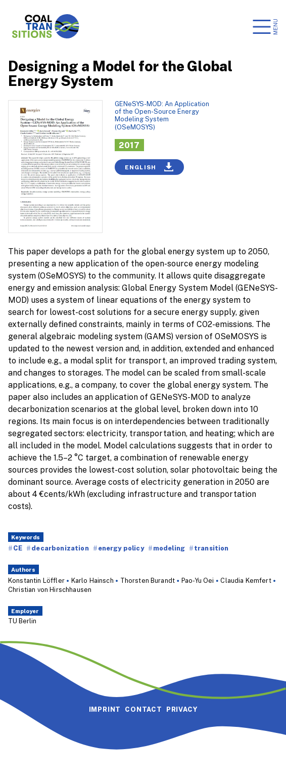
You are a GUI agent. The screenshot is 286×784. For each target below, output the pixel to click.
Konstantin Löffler (36, 580)
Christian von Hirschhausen (49, 589)
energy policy (121, 548)
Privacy (182, 709)
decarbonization (59, 548)
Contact (143, 709)
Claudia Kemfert (245, 580)
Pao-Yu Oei (197, 580)
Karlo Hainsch (92, 580)
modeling (169, 548)
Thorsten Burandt (147, 580)
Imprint (105, 709)
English (149, 166)
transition (211, 548)
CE (17, 548)
